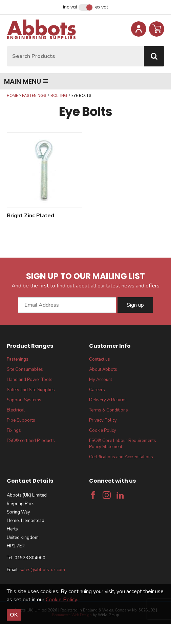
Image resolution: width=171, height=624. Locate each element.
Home (12, 95)
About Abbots (103, 369)
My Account (100, 380)
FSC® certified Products (31, 441)
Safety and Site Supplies (31, 390)
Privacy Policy (103, 420)
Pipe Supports (21, 420)
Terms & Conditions (108, 410)
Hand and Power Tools (29, 380)
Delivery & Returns (108, 400)
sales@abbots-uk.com (42, 570)
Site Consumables (25, 369)
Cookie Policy (102, 430)
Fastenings (34, 95)
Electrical (16, 410)
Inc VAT (70, 7)
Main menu (26, 81)
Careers (97, 390)
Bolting (58, 95)
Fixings (14, 430)
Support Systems (24, 400)
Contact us (99, 359)
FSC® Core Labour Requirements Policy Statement (122, 444)
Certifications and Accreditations (121, 457)
